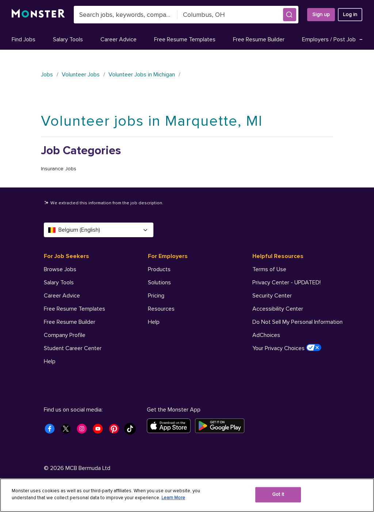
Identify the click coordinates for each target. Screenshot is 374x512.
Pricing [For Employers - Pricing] (156, 295)
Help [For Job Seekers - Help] (50, 361)
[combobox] (126, 14)
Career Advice (118, 39)
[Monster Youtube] (100, 431)
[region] (187, 495)
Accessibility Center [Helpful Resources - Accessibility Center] (277, 308)
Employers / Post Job (333, 39)
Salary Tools (68, 39)
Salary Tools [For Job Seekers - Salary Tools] (59, 282)
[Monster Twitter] (68, 431)
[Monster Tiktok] (132, 431)
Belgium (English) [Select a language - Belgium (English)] (98, 230)
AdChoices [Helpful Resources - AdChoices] (266, 335)
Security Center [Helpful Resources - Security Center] (272, 295)
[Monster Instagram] (84, 431)
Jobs (47, 74)
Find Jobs (23, 39)
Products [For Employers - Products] (159, 269)
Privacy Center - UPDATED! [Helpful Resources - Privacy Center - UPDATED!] (286, 282)
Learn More (173, 498)
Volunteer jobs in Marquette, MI (152, 121)
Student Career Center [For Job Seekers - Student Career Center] (73, 348)
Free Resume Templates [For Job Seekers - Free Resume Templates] (74, 308)
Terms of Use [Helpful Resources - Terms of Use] (269, 269)
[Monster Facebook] (52, 431)
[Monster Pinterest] (116, 431)
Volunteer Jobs (81, 74)
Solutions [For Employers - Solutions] (159, 282)
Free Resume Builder (259, 39)
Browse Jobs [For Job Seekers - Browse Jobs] (60, 269)
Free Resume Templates (184, 39)
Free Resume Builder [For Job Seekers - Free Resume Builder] (69, 322)
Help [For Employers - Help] (154, 322)
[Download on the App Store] (171, 425)
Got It (278, 494)
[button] (289, 14)
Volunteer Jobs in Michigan (141, 74)
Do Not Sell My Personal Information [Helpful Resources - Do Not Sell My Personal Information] (297, 322)
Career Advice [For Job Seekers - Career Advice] (62, 295)
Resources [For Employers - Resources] (161, 308)
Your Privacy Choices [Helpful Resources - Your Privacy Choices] (286, 348)
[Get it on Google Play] (222, 425)
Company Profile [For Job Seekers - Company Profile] (64, 335)
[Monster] (38, 14)
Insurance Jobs (58, 169)
